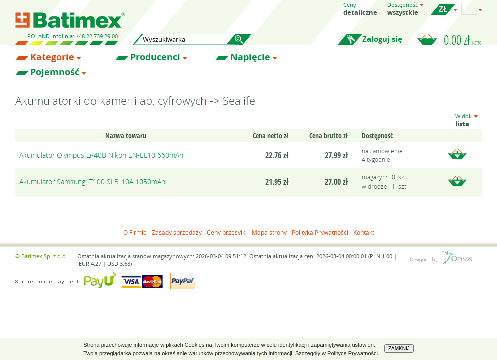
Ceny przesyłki (227, 233)
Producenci (155, 57)
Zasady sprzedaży (177, 233)
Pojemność (54, 72)
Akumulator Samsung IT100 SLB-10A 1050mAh (92, 181)
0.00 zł (463, 40)
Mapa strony (269, 233)
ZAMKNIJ (399, 349)
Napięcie (250, 57)
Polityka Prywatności (320, 233)
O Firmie (135, 233)
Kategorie (52, 57)
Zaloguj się (382, 39)
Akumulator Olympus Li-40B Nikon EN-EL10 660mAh (101, 155)
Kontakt (363, 233)
